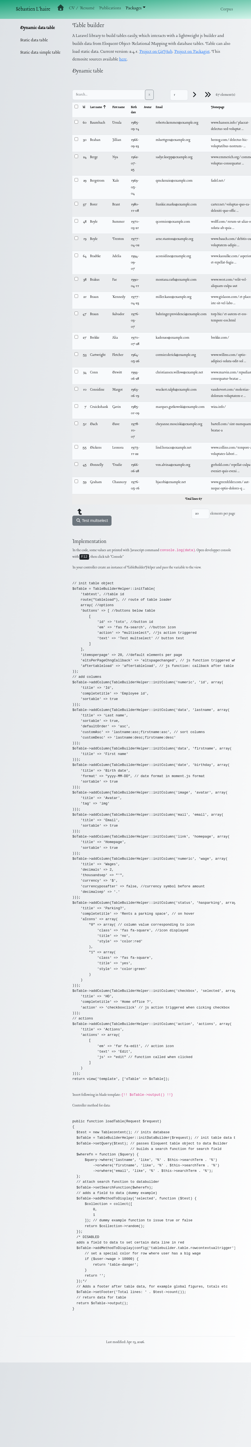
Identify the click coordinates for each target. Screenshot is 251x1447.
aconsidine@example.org (173, 256)
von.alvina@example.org (173, 465)
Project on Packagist (192, 51)
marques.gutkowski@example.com (180, 407)
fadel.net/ (218, 181)
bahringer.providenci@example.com (181, 314)
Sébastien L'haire (33, 9)
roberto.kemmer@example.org (177, 123)
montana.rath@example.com (176, 280)
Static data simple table (40, 52)
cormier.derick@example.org (176, 355)
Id (83, 107)
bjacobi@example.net (171, 482)
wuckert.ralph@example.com (176, 390)
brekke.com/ (220, 338)
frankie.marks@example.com (176, 204)
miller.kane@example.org (173, 297)
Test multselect (92, 520)
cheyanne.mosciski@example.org (179, 424)
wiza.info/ (219, 407)
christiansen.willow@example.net (179, 372)
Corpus (227, 9)
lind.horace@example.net (173, 448)
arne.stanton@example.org (174, 239)
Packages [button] (134, 8)
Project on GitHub (155, 51)
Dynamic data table (37, 28)
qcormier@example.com (173, 222)
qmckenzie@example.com (174, 181)
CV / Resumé (82, 8)
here (123, 59)
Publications (110, 8)
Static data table (34, 40)
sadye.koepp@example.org (174, 157)
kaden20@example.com (172, 338)
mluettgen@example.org (173, 140)
